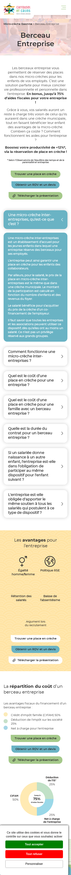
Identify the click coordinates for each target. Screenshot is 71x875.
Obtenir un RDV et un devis (35, 184)
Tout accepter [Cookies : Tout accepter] (34, 844)
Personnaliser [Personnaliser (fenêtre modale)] (34, 863)
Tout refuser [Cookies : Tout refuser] (34, 854)
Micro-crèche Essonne (18, 24)
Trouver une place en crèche (36, 174)
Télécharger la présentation (35, 195)
